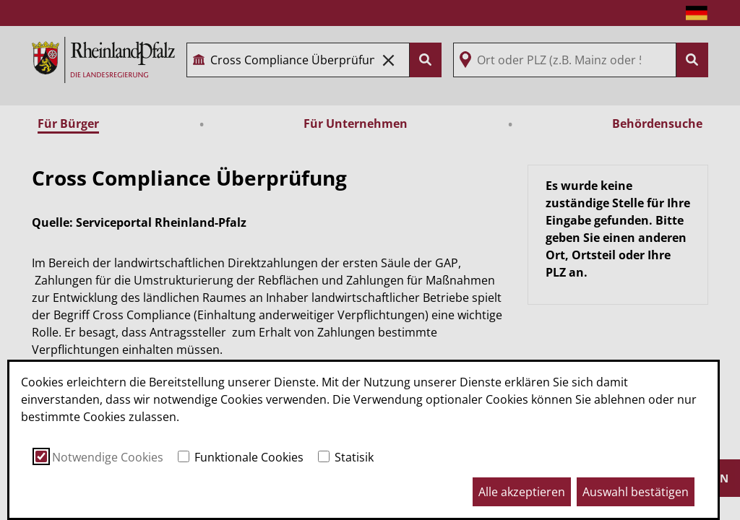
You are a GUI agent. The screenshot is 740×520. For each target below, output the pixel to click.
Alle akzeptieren (521, 492)
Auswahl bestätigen (635, 492)
